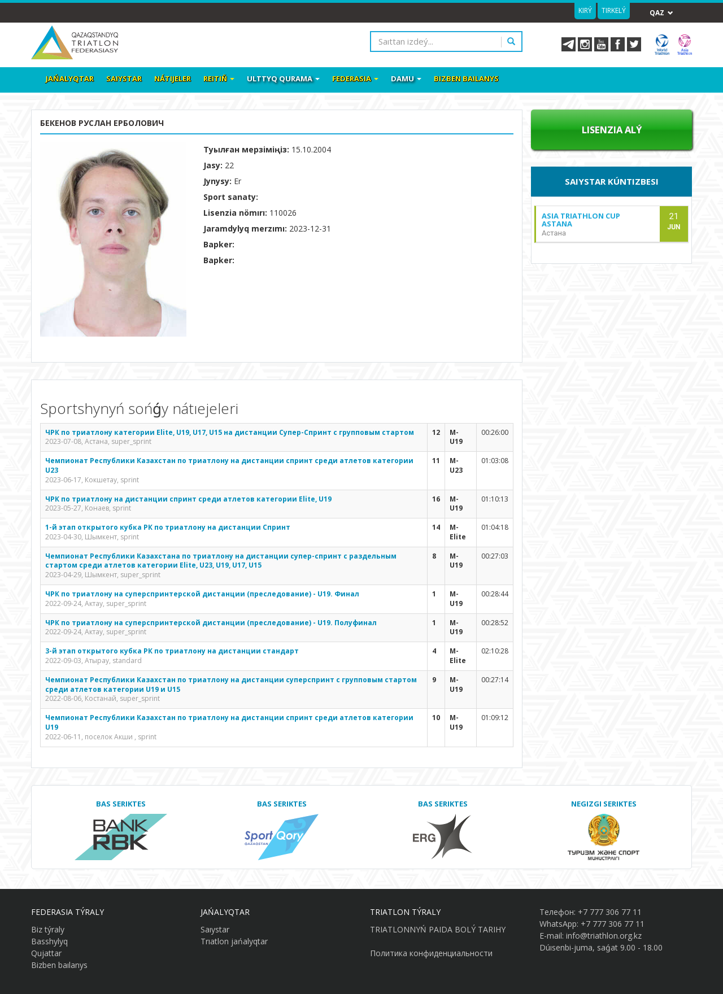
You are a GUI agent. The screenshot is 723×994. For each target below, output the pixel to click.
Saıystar (124, 78)
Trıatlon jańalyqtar (234, 941)
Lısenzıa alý (612, 129)
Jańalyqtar (70, 78)
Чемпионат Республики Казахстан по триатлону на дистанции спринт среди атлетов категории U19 (229, 722)
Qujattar (46, 953)
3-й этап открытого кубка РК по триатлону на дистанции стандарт (172, 651)
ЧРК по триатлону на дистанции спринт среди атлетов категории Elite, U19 (188, 499)
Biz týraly (47, 929)
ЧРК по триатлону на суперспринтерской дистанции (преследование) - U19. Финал (202, 594)
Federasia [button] (355, 78)
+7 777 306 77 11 (610, 911)
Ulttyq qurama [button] (283, 78)
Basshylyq (49, 941)
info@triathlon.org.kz (604, 935)
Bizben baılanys (466, 78)
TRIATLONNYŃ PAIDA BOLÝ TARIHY (438, 929)
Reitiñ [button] (218, 78)
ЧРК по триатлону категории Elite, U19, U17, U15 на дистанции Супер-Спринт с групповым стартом (229, 432)
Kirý (585, 10)
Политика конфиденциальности (431, 953)
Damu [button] (406, 78)
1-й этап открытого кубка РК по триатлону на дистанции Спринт (167, 527)
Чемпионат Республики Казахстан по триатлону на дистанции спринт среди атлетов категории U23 (229, 465)
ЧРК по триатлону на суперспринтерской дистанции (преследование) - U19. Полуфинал (211, 622)
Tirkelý (614, 10)
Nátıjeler (172, 78)
